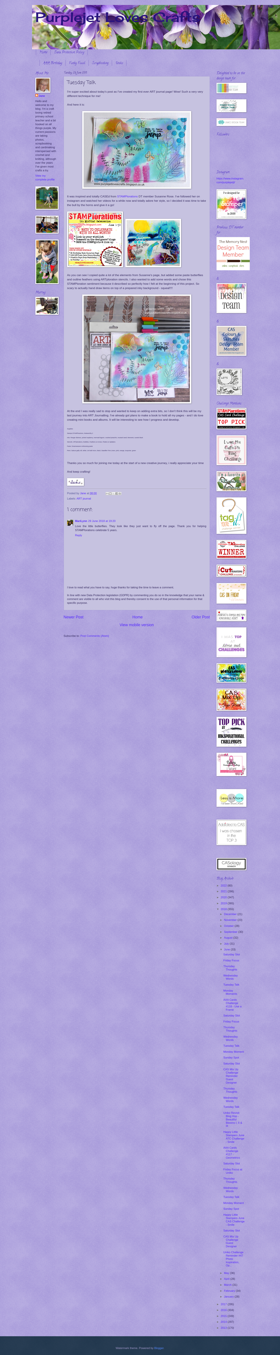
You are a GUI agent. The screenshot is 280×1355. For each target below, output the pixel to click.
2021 (224, 891)
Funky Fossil (77, 63)
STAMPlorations (127, 196)
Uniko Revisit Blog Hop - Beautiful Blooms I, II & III (232, 1119)
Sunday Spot (231, 1057)
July (227, 943)
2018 (224, 909)
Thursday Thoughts (230, 968)
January (229, 1296)
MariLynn (81, 521)
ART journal (84, 498)
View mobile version (137, 625)
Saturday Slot (231, 954)
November (230, 920)
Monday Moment (233, 1051)
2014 (224, 1321)
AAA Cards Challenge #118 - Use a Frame (232, 1004)
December (230, 914)
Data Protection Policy (69, 52)
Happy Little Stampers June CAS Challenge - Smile (234, 1219)
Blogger (159, 1348)
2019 (224, 903)
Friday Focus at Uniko (232, 1171)
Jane (42, 95)
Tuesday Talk (231, 984)
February (230, 1290)
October (229, 926)
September (231, 931)
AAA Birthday (52, 63)
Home (43, 52)
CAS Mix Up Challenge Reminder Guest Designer (230, 1076)
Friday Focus (231, 960)
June (227, 949)
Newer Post (74, 617)
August (228, 937)
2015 (224, 1316)
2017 (224, 1304)
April (227, 1278)
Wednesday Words (230, 977)
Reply (78, 535)
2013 (224, 1327)
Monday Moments (230, 992)
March (228, 1284)
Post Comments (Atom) (94, 635)
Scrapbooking (100, 63)
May (227, 1273)
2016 (224, 1310)
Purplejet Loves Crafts (117, 17)
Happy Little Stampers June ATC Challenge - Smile (233, 1136)
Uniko (119, 63)
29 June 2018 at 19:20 (101, 521)
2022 (224, 885)
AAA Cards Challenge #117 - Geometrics (231, 1152)
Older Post (201, 617)
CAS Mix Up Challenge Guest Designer (230, 1241)
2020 (224, 897)
